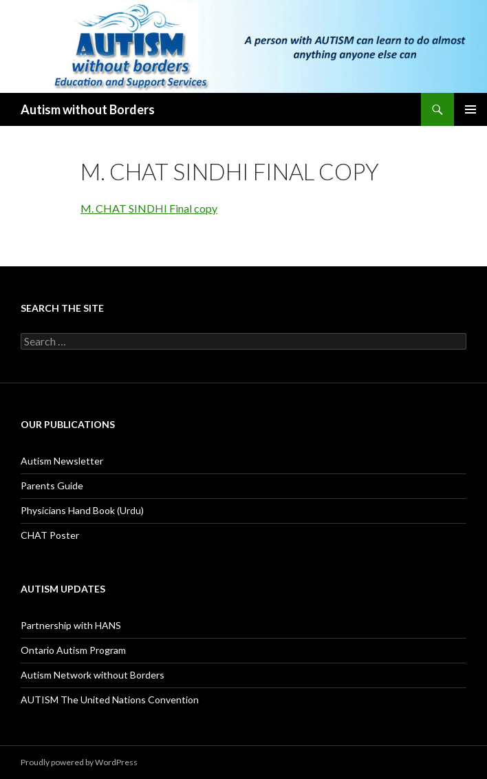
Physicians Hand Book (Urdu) (82, 510)
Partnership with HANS (71, 625)
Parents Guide (52, 485)
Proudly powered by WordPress (79, 762)
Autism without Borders (88, 109)
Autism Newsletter (62, 461)
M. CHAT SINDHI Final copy (148, 208)
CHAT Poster (50, 535)
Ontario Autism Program (73, 650)
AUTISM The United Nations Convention (110, 699)
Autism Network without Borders (92, 675)
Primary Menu (470, 109)
